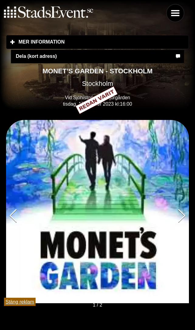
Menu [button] (175, 13)
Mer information (78, 41)
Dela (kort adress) (36, 56)
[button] (182, 216)
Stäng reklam (19, 301)
